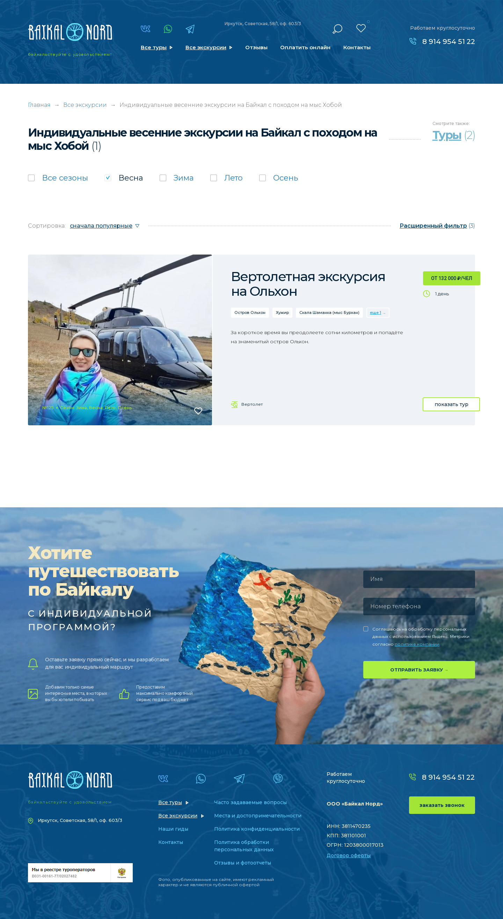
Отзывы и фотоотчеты (242, 863)
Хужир (282, 312)
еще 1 (375, 312)
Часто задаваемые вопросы (250, 802)
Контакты (357, 47)
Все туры (154, 47)
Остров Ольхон (249, 312)
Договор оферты (349, 855)
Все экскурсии (205, 47)
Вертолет (252, 404)
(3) (437, 225)
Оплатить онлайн (305, 47)
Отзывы (256, 47)
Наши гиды (173, 829)
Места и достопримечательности (257, 816)
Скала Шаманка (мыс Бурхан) (329, 312)
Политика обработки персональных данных (244, 846)
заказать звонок (442, 805)
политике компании (417, 644)
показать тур (451, 404)
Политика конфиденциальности (257, 829)
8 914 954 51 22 (448, 41)
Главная (39, 105)
